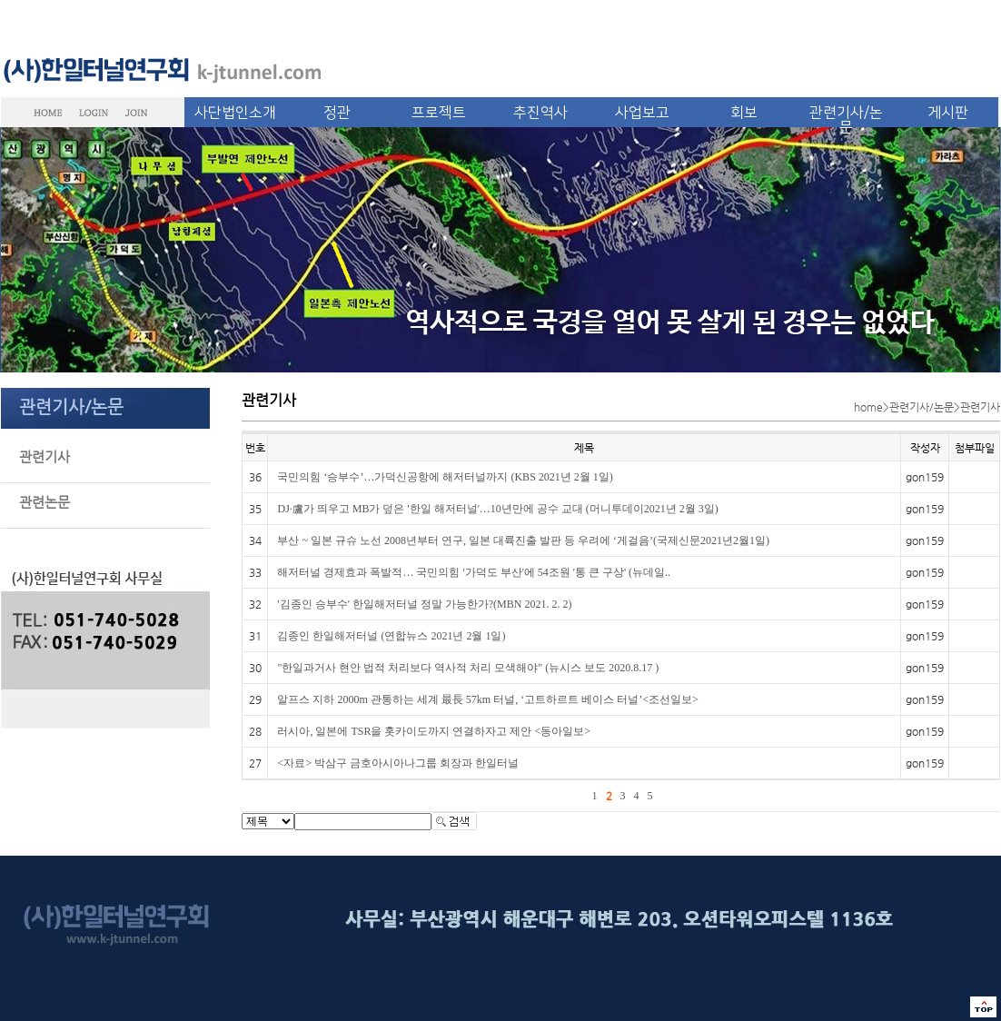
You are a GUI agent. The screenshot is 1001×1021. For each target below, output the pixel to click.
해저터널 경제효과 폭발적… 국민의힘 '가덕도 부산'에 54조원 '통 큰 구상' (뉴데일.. (473, 572)
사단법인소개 (235, 112)
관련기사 (44, 456)
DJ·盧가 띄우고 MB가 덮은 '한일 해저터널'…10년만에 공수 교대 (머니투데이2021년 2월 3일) (497, 508)
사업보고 (642, 112)
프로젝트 (438, 112)
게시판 (947, 112)
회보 (744, 112)
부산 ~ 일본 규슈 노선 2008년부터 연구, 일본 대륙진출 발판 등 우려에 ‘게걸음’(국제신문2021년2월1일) (522, 540)
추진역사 (540, 112)
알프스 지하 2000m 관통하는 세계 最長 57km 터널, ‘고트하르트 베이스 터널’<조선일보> (487, 699)
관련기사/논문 (846, 119)
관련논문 (44, 502)
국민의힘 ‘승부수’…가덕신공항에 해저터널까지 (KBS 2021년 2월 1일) (444, 477)
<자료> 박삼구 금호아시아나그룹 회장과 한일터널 (398, 763)
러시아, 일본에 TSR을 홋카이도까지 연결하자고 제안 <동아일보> (433, 731)
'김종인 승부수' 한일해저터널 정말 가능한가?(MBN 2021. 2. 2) (424, 604)
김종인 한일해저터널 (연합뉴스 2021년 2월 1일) (391, 635)
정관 (337, 112)
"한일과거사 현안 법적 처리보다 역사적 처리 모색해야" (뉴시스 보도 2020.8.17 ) (468, 667)
